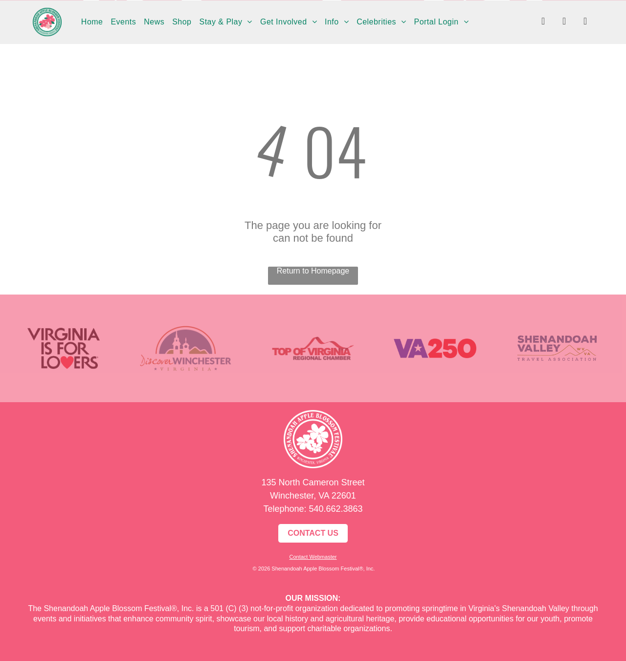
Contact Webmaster (312, 557)
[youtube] (585, 22)
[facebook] (543, 22)
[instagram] (564, 22)
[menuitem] (92, 22)
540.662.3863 (335, 509)
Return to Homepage (313, 271)
